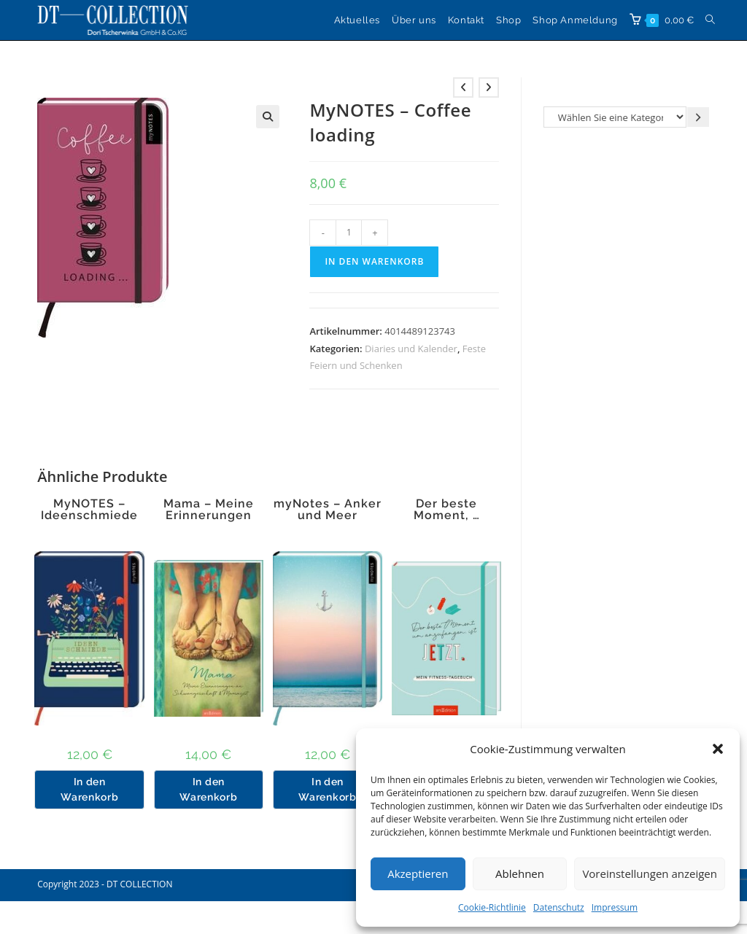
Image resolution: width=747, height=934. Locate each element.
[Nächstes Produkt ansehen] (489, 87)
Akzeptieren (417, 873)
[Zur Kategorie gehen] (698, 117)
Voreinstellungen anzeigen (649, 873)
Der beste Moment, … (447, 509)
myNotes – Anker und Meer (328, 509)
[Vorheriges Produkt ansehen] (463, 87)
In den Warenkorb (374, 261)
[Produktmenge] (349, 232)
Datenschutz (558, 907)
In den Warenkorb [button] (89, 789)
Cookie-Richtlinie (492, 907)
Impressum (615, 907)
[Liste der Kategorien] (614, 117)
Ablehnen (519, 873)
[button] (718, 749)
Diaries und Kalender (411, 348)
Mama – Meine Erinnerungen (208, 509)
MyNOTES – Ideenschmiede (89, 509)
